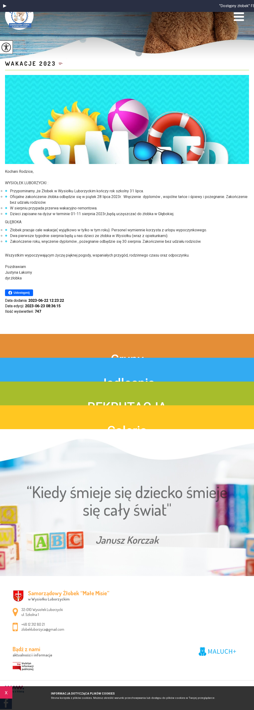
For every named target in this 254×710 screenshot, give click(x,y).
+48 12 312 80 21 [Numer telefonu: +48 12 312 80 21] (33, 624)
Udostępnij (18, 293)
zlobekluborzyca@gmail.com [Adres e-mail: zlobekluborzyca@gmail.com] (42, 629)
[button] (5, 6)
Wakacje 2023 (30, 63)
